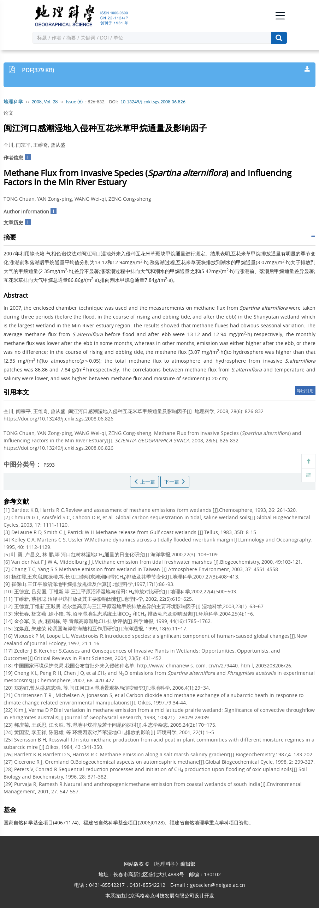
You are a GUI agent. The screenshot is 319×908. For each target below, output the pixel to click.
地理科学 (13, 102)
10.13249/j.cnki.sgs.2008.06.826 (152, 102)
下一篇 (174, 481)
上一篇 (144, 481)
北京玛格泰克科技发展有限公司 (159, 895)
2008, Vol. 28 (45, 102)
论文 (8, 112)
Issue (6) (74, 102)
